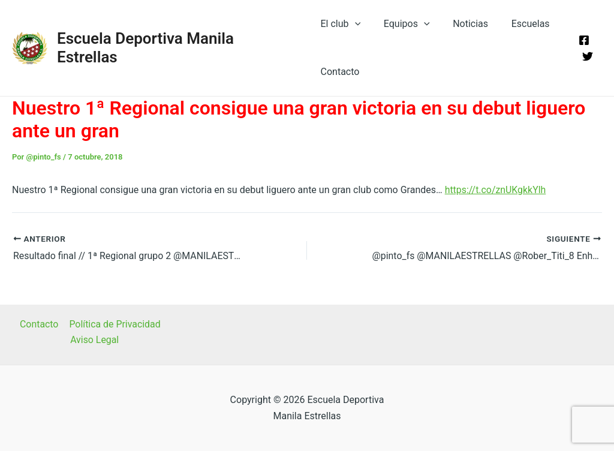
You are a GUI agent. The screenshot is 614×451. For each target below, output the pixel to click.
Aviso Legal (94, 340)
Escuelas (517, 23)
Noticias (462, 23)
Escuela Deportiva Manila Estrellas (177, 47)
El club (340, 24)
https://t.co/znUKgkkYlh (496, 190)
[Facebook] (582, 40)
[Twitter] (585, 56)
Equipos (402, 24)
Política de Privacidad (114, 324)
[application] (354, 24)
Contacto (339, 71)
